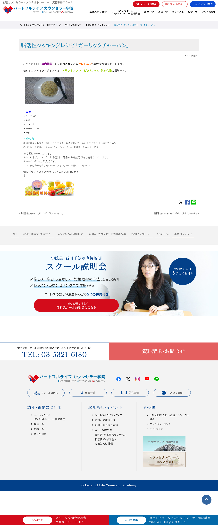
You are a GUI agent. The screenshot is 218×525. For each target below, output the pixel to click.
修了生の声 (178, 14)
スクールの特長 (46, 393)
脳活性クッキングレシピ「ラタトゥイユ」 (42, 213)
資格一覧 (163, 14)
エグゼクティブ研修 (202, 6)
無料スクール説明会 (142, 6)
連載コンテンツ (183, 234)
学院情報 (130, 392)
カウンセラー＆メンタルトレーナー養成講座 (125, 15)
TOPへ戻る (206, 500)
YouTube (163, 234)
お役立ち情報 (209, 14)
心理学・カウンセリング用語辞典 (107, 234)
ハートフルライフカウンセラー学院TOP (37, 24)
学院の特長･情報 (97, 14)
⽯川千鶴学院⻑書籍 (106, 424)
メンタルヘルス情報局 (70, 234)
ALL (15, 234)
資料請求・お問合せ (173, 6)
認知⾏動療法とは (105, 420)
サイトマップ (156, 429)
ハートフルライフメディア (70, 24)
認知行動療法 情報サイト (37, 234)
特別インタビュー (141, 234)
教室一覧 (193, 14)
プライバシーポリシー (161, 424)
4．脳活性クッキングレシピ (97, 24)
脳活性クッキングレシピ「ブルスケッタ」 (175, 213)
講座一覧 (149, 14)
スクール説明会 (103, 429)
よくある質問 (172, 393)
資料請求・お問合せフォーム (110, 434)
